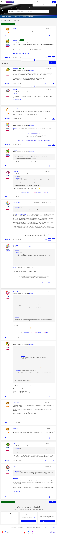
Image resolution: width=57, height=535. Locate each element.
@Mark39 (16, 176)
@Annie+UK (27, 214)
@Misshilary (17, 448)
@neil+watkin (15, 128)
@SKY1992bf (18, 214)
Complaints (44, 527)
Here (49, 140)
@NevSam (16, 93)
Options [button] (52, 20)
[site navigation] (1, 2)
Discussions (18, 2)
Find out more (31, 42)
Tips (29, 2)
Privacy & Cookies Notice (28, 527)
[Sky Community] (8, 2)
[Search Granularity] (12, 11)
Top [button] (54, 527)
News (24, 2)
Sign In (53, 2)
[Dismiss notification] (54, 5)
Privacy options (13, 527)
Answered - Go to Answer (8, 24)
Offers (38, 2)
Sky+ (29, 7)
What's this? (8, 33)
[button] (54, 28)
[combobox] (31, 11)
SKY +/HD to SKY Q (17, 99)
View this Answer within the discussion (21, 53)
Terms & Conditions (20, 527)
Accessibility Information (37, 527)
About (33, 2)
